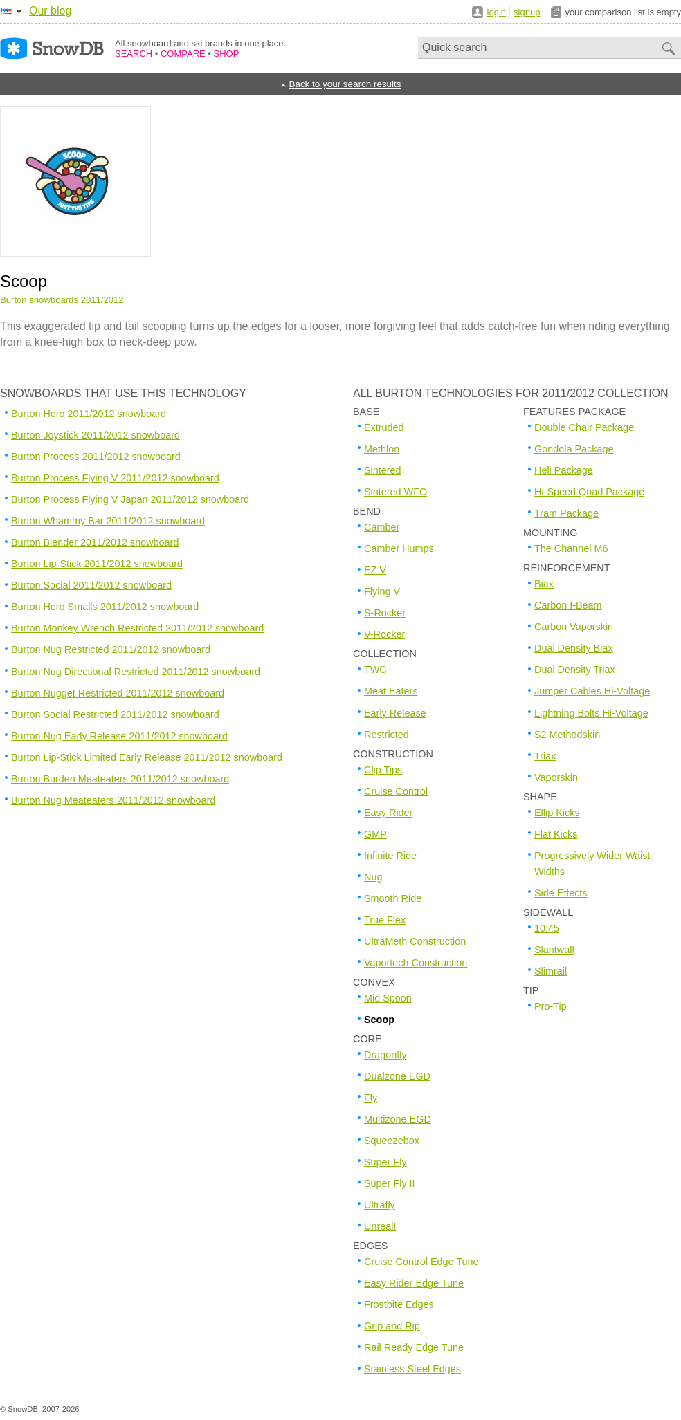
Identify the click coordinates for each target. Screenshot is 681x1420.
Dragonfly (385, 1054)
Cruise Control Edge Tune (421, 1261)
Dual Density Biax (573, 648)
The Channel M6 (571, 548)
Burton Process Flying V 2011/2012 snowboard (115, 477)
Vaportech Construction (415, 962)
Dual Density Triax (574, 669)
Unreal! (380, 1226)
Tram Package (566, 513)
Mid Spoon (388, 998)
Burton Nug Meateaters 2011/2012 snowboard (113, 800)
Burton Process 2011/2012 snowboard (96, 456)
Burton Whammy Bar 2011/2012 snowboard (108, 520)
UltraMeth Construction (415, 941)
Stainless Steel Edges (412, 1368)
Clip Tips (383, 769)
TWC (375, 669)
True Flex (385, 919)
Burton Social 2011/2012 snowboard (91, 585)
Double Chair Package (584, 427)
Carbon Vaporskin (573, 626)
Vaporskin (556, 777)
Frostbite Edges (399, 1304)
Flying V (382, 591)
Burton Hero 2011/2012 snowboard (88, 413)
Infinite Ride (390, 855)
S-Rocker (385, 612)
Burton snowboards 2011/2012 (62, 300)
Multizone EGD (397, 1119)
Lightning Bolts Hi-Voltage (591, 713)
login (496, 12)
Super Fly (385, 1162)
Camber (381, 527)
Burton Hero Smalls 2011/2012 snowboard (105, 606)
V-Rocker (384, 634)
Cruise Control (396, 791)
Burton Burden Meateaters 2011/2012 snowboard (120, 778)
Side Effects (561, 892)
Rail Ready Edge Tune (414, 1347)
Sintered (382, 470)
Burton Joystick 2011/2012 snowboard (95, 435)
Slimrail (550, 971)
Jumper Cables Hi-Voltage (592, 691)
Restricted (386, 734)
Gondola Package (573, 448)
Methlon (381, 448)
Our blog (50, 11)
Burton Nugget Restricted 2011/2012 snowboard (117, 693)
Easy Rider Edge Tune (414, 1283)
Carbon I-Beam (568, 605)
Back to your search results (345, 84)
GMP (375, 834)
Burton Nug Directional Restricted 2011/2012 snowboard (135, 671)
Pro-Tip (550, 1006)
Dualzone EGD (397, 1076)
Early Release (395, 713)
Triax (545, 756)
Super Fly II (389, 1183)
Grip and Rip (392, 1325)
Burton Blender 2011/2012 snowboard (95, 542)
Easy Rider (388, 812)
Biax (544, 583)
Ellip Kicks (557, 812)
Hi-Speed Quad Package (589, 491)
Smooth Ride (392, 898)
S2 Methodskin (567, 734)
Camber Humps (399, 548)
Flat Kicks (555, 834)
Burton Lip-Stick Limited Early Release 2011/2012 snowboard (146, 757)
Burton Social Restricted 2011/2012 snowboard (115, 714)
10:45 (546, 928)
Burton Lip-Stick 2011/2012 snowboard (97, 563)
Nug (373, 877)
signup (527, 12)
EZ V (375, 569)
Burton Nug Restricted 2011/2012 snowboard (110, 649)
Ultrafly (379, 1204)
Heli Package (563, 470)
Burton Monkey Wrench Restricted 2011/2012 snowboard (137, 628)
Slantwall (554, 949)
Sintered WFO (395, 491)
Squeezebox (391, 1140)
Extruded (384, 427)
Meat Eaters (391, 691)
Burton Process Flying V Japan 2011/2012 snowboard (130, 499)
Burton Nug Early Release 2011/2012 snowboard (119, 735)
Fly (370, 1097)
